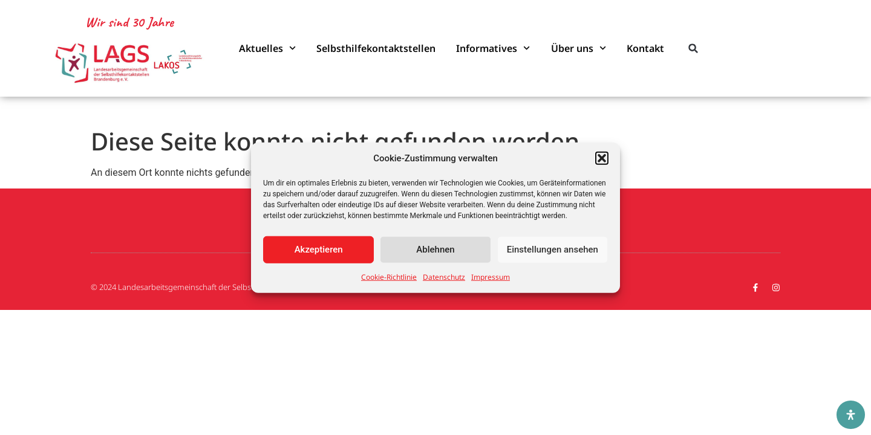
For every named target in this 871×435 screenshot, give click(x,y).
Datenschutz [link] (444, 276)
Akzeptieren (319, 249)
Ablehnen (435, 249)
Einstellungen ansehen (552, 249)
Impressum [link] (490, 276)
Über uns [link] (578, 48)
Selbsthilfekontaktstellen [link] (376, 48)
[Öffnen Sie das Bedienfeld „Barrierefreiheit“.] (851, 415)
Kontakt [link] (645, 48)
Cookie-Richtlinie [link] (389, 276)
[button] (602, 158)
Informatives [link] (493, 48)
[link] (129, 63)
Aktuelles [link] (267, 48)
